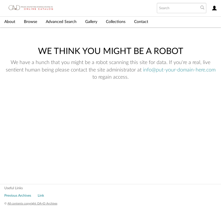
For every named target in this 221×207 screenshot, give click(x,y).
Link (41, 195)
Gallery (91, 22)
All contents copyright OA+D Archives (32, 203)
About (9, 22)
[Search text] (177, 8)
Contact (141, 22)
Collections (115, 22)
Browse (30, 22)
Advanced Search (61, 22)
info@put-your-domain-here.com (179, 70)
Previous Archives (17, 195)
